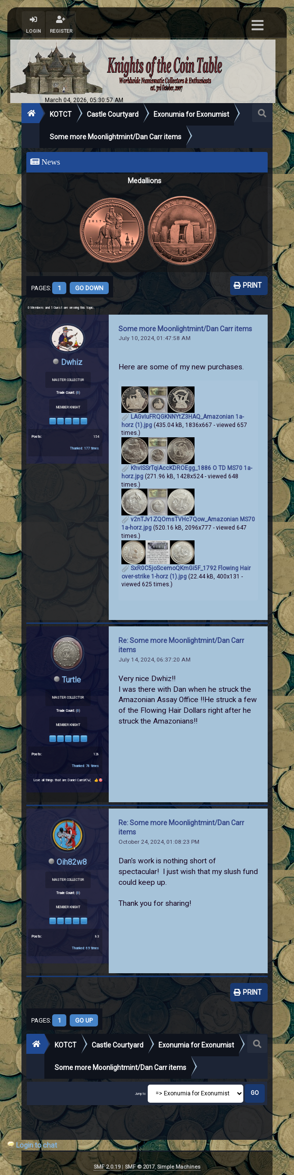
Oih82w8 (72, 862)
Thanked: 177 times (84, 448)
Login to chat (36, 1145)
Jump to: (140, 1094)
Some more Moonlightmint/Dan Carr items (185, 329)
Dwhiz (71, 362)
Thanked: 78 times (85, 766)
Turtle (71, 679)
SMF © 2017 (140, 1167)
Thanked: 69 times (85, 948)
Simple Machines (178, 1167)
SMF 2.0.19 (107, 1167)
